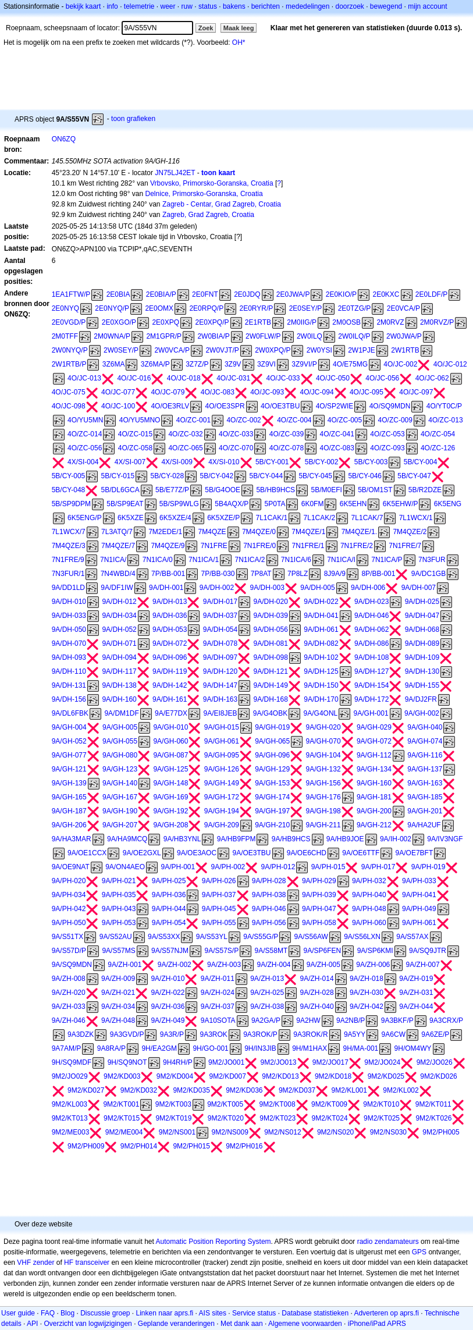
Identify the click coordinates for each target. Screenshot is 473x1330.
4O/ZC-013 (445, 420)
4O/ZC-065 (185, 448)
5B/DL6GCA (120, 490)
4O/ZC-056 (84, 448)
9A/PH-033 (419, 881)
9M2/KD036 (244, 1090)
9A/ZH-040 (317, 1006)
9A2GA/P (265, 1020)
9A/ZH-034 (118, 1006)
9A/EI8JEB (220, 713)
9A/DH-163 (220, 699)
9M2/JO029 (70, 1076)
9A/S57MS (118, 951)
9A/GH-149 (221, 783)
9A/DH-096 (169, 657)
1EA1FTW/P (71, 294)
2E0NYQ (65, 308)
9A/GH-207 (119, 825)
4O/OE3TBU (280, 406)
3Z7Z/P (197, 364)
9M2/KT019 (173, 1118)
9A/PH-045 (219, 909)
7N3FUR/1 (68, 574)
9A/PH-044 (169, 909)
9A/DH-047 (422, 615)
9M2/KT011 (433, 1104)
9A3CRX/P (446, 1020)
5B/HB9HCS (275, 490)
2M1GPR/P (164, 336)
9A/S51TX (68, 937)
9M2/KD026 (438, 1076)
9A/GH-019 (272, 727)
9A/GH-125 (170, 769)
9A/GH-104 (323, 755)
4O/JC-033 (283, 378)
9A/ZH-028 (317, 992)
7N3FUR (432, 560)
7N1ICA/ (113, 560)
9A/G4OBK (270, 713)
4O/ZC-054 (438, 434)
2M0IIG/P (301, 322)
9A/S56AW (311, 937)
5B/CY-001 (272, 462)
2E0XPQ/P (212, 322)
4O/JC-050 (333, 378)
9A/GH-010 (170, 727)
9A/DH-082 (321, 643)
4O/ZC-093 (387, 448)
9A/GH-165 (69, 797)
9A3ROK (213, 1034)
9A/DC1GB (428, 574)
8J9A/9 (335, 574)
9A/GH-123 (119, 769)
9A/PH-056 (269, 923)
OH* (239, 42)
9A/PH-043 (119, 909)
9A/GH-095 (221, 755)
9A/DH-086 (371, 643)
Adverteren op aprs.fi (386, 1313)
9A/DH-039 (271, 615)
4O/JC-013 (84, 378)
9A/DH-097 (220, 657)
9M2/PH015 (191, 1146)
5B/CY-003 (371, 462)
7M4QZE (212, 532)
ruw (187, 6)
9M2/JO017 (330, 1062)
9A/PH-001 (178, 867)
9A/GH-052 (69, 741)
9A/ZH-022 (167, 992)
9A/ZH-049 (167, 1020)
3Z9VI (266, 364)
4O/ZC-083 (337, 448)
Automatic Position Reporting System (213, 1241)
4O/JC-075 (69, 392)
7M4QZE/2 (409, 532)
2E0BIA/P (161, 294)
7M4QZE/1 (308, 532)
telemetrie (139, 6)
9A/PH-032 (369, 881)
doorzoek (349, 6)
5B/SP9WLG (179, 504)
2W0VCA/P (172, 350)
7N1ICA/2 (249, 560)
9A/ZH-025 (267, 992)
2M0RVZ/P (437, 322)
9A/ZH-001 (124, 965)
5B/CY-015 (118, 476)
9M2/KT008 (277, 1104)
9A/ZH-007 (423, 965)
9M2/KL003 (69, 1104)
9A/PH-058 (319, 923)
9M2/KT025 (382, 1118)
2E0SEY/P (305, 308)
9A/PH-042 (69, 909)
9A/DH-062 (371, 629)
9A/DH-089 (422, 643)
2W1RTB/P (69, 364)
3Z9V (233, 364)
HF (68, 1262)
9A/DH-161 (169, 699)
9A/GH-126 (221, 769)
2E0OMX (159, 308)
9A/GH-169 (170, 797)
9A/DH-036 (169, 615)
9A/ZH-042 (366, 1006)
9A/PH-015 (328, 867)
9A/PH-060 (369, 923)
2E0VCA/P (403, 308)
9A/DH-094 (119, 657)
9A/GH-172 (221, 797)
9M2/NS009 (229, 1132)
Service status (254, 1313)
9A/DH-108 (371, 657)
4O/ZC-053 (387, 434)
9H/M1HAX (309, 1048)
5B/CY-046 (365, 476)
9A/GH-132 (323, 769)
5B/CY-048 (69, 490)
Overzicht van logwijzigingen (87, 1324)
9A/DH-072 (169, 643)
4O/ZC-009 (395, 420)
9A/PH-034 (69, 895)
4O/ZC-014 (84, 434)
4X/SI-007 (130, 462)
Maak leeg (238, 27)
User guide (18, 1313)
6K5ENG (447, 504)
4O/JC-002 (400, 364)
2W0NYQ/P (70, 350)
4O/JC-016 (134, 378)
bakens (234, 6)
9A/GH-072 (374, 741)
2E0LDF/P (431, 294)
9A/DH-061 (321, 629)
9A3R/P (172, 1034)
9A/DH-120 (220, 671)
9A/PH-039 (319, 895)
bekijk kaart (83, 6)
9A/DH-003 (267, 588)
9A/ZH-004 (273, 965)
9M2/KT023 (277, 1118)
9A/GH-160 (374, 783)
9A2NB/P (350, 1020)
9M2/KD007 (227, 1076)
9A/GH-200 (374, 811)
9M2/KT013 (70, 1118)
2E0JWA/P (293, 294)
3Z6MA (113, 364)
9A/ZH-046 (69, 1020)
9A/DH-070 (69, 643)
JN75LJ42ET (175, 173)
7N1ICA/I (341, 560)
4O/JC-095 (366, 392)
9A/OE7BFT (414, 853)
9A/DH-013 (169, 602)
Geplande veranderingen (176, 1324)
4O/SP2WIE (335, 406)
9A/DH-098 (271, 657)
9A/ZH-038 (267, 1006)
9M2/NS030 (388, 1132)
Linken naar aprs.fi (165, 1313)
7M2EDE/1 (165, 532)
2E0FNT (205, 294)
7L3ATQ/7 (117, 532)
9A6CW (394, 1034)
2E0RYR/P (256, 308)
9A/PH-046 (269, 909)
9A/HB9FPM (236, 839)
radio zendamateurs (388, 1241)
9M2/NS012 (282, 1132)
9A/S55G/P (260, 937)
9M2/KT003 (173, 1104)
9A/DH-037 (220, 615)
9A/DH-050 (69, 629)
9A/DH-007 (418, 588)
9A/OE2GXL (142, 853)
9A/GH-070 (323, 741)
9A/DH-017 (220, 602)
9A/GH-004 (69, 727)
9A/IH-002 (395, 839)
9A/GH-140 (119, 783)
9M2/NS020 (335, 1132)
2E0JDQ (247, 294)
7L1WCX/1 (416, 518)
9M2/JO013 (278, 1062)
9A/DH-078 (220, 643)
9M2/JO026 (435, 1062)
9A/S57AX (412, 937)
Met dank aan (242, 1324)
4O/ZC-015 (135, 434)
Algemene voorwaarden (305, 1324)
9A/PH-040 (369, 895)
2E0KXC (385, 294)
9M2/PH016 (244, 1146)
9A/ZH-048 (118, 1020)
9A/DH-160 (119, 699)
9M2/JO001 (226, 1062)
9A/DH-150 (321, 685)
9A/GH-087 (170, 755)
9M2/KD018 (333, 1076)
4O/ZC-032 (185, 434)
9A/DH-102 (321, 657)
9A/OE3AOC (196, 853)
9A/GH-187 (69, 811)
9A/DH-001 (166, 588)
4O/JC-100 (118, 406)
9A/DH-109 (422, 657)
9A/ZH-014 (317, 979)
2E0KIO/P (341, 294)
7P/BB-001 (168, 574)
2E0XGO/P (119, 322)
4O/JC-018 (184, 378)
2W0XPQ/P (272, 350)
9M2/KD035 (191, 1090)
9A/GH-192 (170, 811)
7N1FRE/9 (68, 560)
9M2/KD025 (386, 1076)
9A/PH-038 (269, 895)
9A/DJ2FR (421, 699)
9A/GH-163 (424, 783)
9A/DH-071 (119, 643)
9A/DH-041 (321, 615)
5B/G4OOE (222, 490)
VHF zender (35, 1262)
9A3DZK (80, 1034)
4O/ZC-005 (345, 420)
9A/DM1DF (121, 713)
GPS (419, 1252)
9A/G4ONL (321, 713)
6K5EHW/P (400, 504)
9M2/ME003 (71, 1132)
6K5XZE (131, 518)
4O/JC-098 (69, 406)
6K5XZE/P (223, 518)
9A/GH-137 (424, 769)
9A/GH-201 (424, 811)
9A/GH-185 (424, 797)
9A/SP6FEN (323, 951)
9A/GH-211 (323, 825)
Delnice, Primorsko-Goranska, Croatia (204, 194)
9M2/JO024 (382, 1062)
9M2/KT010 (381, 1104)
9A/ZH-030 (366, 992)
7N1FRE (214, 546)
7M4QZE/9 (167, 546)
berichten (265, 6)
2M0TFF (65, 336)
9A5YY (354, 1034)
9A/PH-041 (419, 895)
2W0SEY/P (121, 350)
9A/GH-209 (221, 825)
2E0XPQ (165, 322)
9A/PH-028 (269, 881)
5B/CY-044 (266, 476)
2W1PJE (361, 350)
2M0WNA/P (112, 336)
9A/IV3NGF (445, 839)
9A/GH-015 (221, 727)
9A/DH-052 (119, 629)
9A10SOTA (218, 1020)
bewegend (386, 6)
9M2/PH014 (138, 1146)
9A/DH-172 (371, 699)
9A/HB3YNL (182, 839)
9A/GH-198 (323, 811)
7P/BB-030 (217, 574)
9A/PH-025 (169, 881)
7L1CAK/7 (367, 518)
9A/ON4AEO (125, 867)
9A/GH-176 (323, 797)
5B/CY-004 (421, 462)
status (207, 6)
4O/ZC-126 (438, 448)
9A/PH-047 (319, 909)
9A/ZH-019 (416, 979)
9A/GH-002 (421, 713)
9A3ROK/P (260, 1034)
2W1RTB (405, 350)
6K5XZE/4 (175, 518)
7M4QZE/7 (118, 546)
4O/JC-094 (317, 392)
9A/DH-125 (321, 671)
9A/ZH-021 (118, 992)
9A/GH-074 (424, 741)
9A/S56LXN (362, 937)
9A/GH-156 (323, 783)
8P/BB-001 (378, 574)
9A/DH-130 (422, 671)
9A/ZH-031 (416, 992)
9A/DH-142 (169, 685)
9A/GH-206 (69, 825)
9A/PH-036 (169, 895)
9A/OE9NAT (71, 867)
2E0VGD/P (69, 322)
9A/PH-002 (228, 867)
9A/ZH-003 (224, 965)
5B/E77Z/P (172, 490)
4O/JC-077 (118, 392)
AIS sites (212, 1313)
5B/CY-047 (414, 476)
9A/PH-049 (419, 909)
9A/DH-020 (271, 602)
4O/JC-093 (267, 392)
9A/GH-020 (323, 727)
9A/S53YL (211, 937)
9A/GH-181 (374, 797)
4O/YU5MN (85, 420)
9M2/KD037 (297, 1090)
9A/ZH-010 (167, 979)
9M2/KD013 (280, 1076)
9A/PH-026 (219, 881)
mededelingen (307, 6)
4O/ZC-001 (193, 420)
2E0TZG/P (354, 308)
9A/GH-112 (374, 755)
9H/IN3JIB (260, 1048)
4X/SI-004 (82, 462)
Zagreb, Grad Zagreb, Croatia (208, 215)
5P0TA (275, 504)
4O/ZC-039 (286, 434)
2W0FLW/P (263, 336)
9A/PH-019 (428, 867)
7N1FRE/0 (259, 546)
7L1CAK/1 (272, 518)
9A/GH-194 (221, 811)
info (112, 6)
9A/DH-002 (217, 588)
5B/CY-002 (322, 462)
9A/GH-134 (374, 769)
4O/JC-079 (167, 392)
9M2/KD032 (138, 1090)
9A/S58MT (271, 951)
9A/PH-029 (319, 881)
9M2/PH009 (85, 1146)
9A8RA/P (111, 1048)
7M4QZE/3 (69, 546)
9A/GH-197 (272, 811)
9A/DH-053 (169, 629)
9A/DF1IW (117, 588)
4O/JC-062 (432, 378)
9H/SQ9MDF (72, 1062)
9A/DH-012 (119, 602)
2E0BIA (118, 294)
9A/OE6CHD (306, 853)
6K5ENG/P (84, 518)
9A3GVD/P (127, 1034)
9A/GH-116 (424, 755)
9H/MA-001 (361, 1048)
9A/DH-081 (271, 643)
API (32, 1324)
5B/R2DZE (425, 490)
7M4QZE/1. (359, 532)
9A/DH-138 (119, 685)
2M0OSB (346, 322)
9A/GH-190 (119, 811)
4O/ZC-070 (236, 448)
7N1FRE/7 (405, 546)
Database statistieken (315, 1313)
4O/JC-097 (416, 392)
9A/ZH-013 (267, 979)
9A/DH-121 (271, 671)
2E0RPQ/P (206, 308)
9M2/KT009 (329, 1104)
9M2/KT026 (433, 1118)
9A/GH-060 (170, 741)
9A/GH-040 (424, 727)
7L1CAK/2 (320, 518)
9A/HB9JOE (345, 839)
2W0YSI (319, 350)
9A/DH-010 (69, 602)
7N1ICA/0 (158, 560)
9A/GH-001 (371, 713)
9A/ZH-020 (69, 992)
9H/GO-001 (210, 1048)
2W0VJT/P (222, 350)
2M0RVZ (390, 322)
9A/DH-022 (321, 602)
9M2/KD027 (85, 1090)
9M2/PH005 (440, 1132)
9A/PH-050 (69, 923)
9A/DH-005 (317, 588)
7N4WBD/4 (118, 574)
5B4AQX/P (231, 504)
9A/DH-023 (371, 602)
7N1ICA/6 (296, 560)
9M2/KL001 (349, 1090)
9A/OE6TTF (360, 853)
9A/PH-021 (119, 881)
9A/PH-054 (169, 923)
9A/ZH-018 (366, 979)
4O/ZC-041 (337, 434)
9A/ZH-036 (167, 1006)
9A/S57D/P (69, 951)
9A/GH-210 (272, 825)
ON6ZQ (64, 139)
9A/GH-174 (272, 797)
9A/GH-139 (69, 783)
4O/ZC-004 (294, 420)
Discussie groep (105, 1313)
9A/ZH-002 (174, 965)
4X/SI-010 (223, 462)
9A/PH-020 (69, 881)
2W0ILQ (309, 336)
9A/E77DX (171, 713)
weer (168, 6)
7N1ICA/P (386, 560)
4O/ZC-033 (236, 434)
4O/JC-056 (382, 378)
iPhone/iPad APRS (377, 1324)
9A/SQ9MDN (72, 965)
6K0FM (312, 504)
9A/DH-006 (368, 588)
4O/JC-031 (233, 378)
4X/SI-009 (176, 462)
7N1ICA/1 (204, 560)
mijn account (427, 6)
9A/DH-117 (119, 671)
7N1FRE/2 (356, 546)
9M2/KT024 (330, 1118)
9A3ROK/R (310, 1034)
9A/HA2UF (423, 825)
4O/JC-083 (217, 392)
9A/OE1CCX (86, 853)
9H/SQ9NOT (127, 1062)
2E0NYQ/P (112, 308)
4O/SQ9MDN (390, 406)
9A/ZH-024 (217, 992)
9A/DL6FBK (70, 713)
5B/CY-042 (217, 476)
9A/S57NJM (170, 951)
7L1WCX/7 (69, 532)
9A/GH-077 (69, 755)
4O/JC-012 (450, 364)
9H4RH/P (178, 1062)
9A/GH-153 (272, 783)
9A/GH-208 (170, 825)
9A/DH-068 (422, 629)
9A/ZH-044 (416, 1006)
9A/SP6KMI (375, 951)
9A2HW (308, 1020)
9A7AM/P (66, 1048)
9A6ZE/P (435, 1034)
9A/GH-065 (272, 741)
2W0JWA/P (404, 336)
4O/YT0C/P (444, 406)
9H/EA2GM (159, 1048)
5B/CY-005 (69, 476)
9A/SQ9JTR (427, 951)
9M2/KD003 (122, 1076)
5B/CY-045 (315, 476)
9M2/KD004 (175, 1076)
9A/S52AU (115, 937)
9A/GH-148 (170, 783)
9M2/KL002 (400, 1090)
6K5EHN (353, 504)
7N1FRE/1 (308, 546)
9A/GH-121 (69, 769)
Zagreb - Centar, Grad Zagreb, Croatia (221, 204)
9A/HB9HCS (291, 839)
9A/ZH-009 (118, 979)
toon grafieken (133, 119)
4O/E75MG (350, 364)
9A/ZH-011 (217, 979)
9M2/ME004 (124, 1132)
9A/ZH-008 (69, 979)
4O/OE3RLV (170, 406)
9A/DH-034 (119, 615)
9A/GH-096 (272, 755)
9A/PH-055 (219, 923)
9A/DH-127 (371, 671)
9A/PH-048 (369, 909)
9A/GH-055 (119, 741)
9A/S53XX (164, 937)
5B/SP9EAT (124, 504)
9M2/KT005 (225, 1104)
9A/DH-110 (69, 671)
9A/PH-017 (378, 867)
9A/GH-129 (272, 769)
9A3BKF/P (397, 1020)
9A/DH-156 (69, 699)
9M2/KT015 (122, 1118)
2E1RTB (258, 322)
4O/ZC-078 (286, 448)
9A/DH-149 (271, 685)
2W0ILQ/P (354, 336)
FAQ (48, 1313)
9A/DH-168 (271, 699)
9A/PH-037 (219, 895)
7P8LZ (297, 574)
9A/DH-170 (321, 699)
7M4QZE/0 (259, 532)
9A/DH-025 (422, 602)
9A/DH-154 (371, 685)
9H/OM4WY (413, 1048)
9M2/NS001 (177, 1132)
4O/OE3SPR (225, 406)
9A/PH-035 (119, 895)
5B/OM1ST (375, 490)
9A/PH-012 (278, 867)
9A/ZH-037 (217, 1006)
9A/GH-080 (119, 755)
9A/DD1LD (68, 588)
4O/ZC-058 (135, 448)
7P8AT (261, 574)
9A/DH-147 (220, 685)
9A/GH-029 (374, 727)
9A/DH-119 (169, 671)
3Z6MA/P (155, 364)
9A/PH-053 (119, 923)
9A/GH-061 (221, 741)
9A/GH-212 (374, 825)
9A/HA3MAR (71, 839)
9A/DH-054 (220, 629)
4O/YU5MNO (140, 420)
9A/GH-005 (119, 727)
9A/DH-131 (69, 685)
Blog (67, 1313)
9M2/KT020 (226, 1118)
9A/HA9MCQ (127, 839)
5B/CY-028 (167, 476)
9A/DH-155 (422, 685)
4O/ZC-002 (243, 420)
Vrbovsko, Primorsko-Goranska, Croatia (211, 183)
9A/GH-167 (119, 797)
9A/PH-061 (419, 923)
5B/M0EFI (326, 490)
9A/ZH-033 (69, 1006)
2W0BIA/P (213, 336)
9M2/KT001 (121, 1104)
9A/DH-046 (371, 615)
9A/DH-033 (69, 615)
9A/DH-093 (69, 657)
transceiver (92, 1262)
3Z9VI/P (303, 364)
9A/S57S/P (221, 951)
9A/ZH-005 (323, 965)
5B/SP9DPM (71, 504)
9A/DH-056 (271, 629)
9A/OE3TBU (251, 853)
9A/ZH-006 (373, 965)
